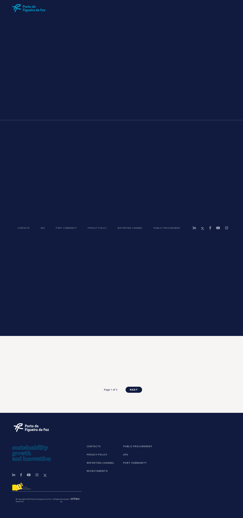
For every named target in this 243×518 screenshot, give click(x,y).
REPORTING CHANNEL (130, 228)
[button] (189, 8)
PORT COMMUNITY (66, 228)
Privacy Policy (97, 454)
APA (43, 228)
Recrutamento (97, 470)
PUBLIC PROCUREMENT (167, 228)
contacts (94, 446)
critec (74, 499)
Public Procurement (138, 446)
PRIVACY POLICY (97, 228)
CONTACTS (24, 228)
